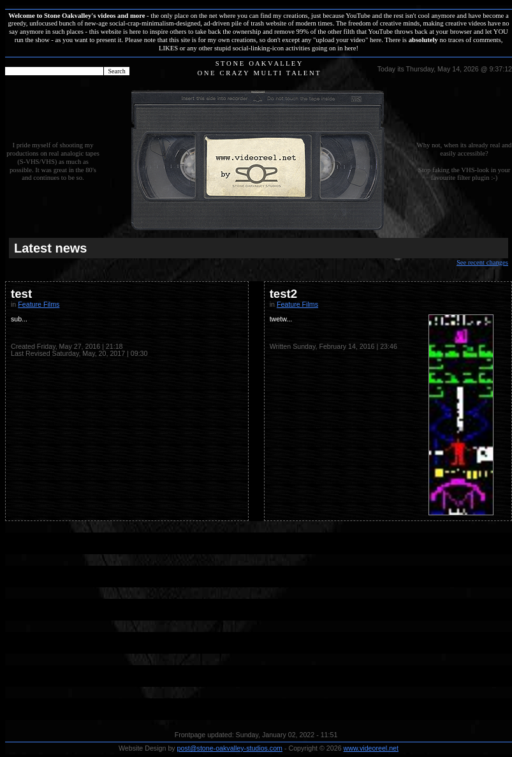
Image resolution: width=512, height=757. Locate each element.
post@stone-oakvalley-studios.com (229, 748)
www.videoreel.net (371, 748)
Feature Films (38, 304)
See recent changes (482, 262)
